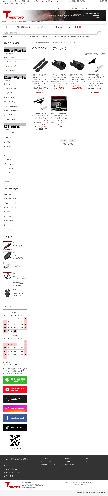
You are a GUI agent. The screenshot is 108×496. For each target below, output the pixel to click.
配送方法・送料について (12, 472)
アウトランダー (76, 36)
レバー (6, 155)
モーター (44, 36)
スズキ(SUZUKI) (9, 115)
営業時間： (68, 482)
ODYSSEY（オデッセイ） (70, 43)
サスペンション (23, 36)
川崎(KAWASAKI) (10, 70)
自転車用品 (8, 146)
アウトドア (8, 229)
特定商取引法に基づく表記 (48, 464)
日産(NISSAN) (9, 97)
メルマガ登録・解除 (69, 464)
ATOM (68, 461)
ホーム (6, 27)
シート (6, 177)
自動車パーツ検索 (10, 207)
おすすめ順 (88, 54)
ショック (7, 173)
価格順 (96, 54)
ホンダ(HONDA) (9, 93)
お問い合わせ (57, 27)
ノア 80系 (86, 36)
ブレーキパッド (34, 36)
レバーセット (8, 225)
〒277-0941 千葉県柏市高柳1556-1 (31, 484)
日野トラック (15, 79)
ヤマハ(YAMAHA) (10, 66)
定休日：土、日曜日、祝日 (79, 484)
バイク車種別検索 (10, 194)
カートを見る (73, 27)
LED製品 (7, 212)
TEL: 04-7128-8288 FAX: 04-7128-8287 (32, 485)
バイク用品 (8, 137)
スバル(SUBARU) (10, 119)
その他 (6, 181)
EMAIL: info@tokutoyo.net (29, 487)
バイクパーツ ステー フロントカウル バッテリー (20, 277)
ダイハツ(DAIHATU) (11, 110)
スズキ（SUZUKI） (10, 62)
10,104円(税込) (18, 283)
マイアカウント (61, 8)
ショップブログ (40, 27)
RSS (64, 461)
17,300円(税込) (18, 293)
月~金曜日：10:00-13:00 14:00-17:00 (82, 482)
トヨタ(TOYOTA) (10, 88)
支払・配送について (22, 27)
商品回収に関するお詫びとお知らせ (16, 459)
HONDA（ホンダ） (55, 43)
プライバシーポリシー (47, 461)
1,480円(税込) (17, 266)
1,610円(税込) (17, 246)
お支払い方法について (11, 469)
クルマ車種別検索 (43, 43)
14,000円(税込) (18, 258)
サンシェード (8, 151)
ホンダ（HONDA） (15, 52)
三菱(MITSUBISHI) (10, 106)
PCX (54, 36)
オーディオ (8, 216)
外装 (50, 36)
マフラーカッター (63, 36)
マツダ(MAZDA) (9, 102)
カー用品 (7, 142)
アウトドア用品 (15, 128)
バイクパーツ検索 (10, 203)
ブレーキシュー (9, 164)
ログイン (83, 8)
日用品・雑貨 (8, 220)
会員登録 (74, 8)
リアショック (8, 168)
